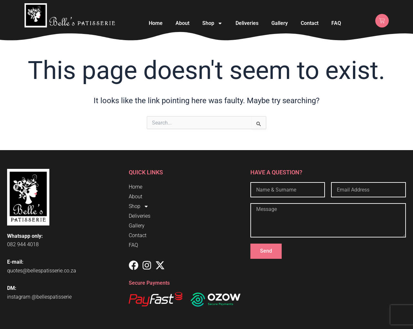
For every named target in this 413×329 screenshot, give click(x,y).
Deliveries (247, 23)
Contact (309, 23)
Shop (212, 23)
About (182, 23)
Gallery (279, 23)
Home (156, 23)
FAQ (336, 23)
